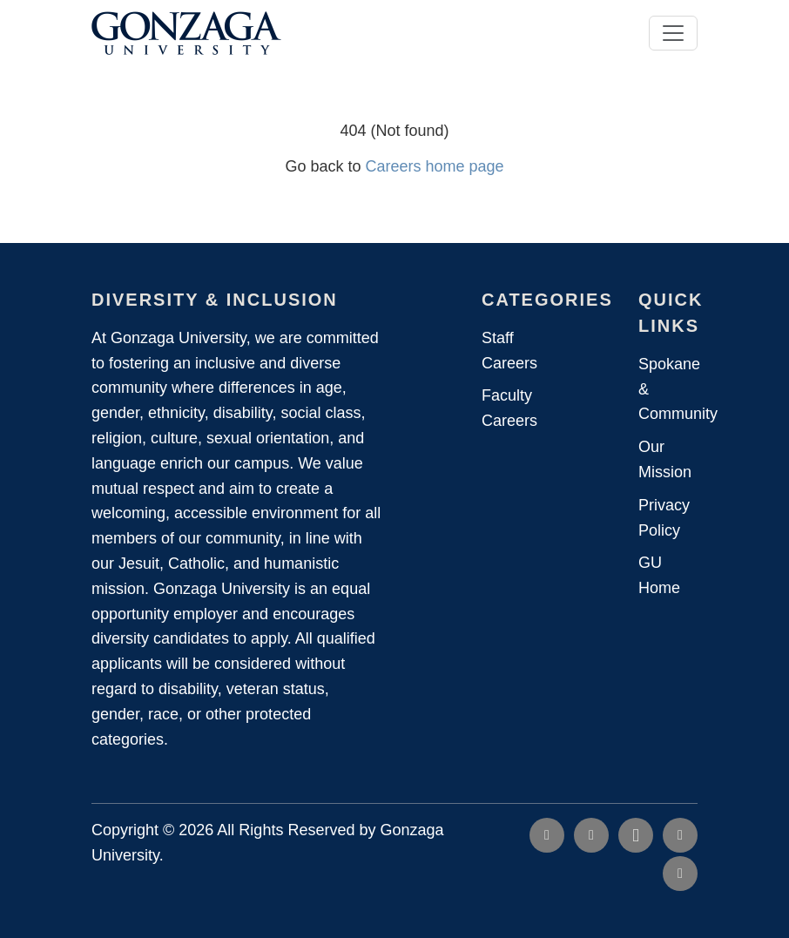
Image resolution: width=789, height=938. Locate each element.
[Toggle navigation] (673, 33)
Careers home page (434, 166)
